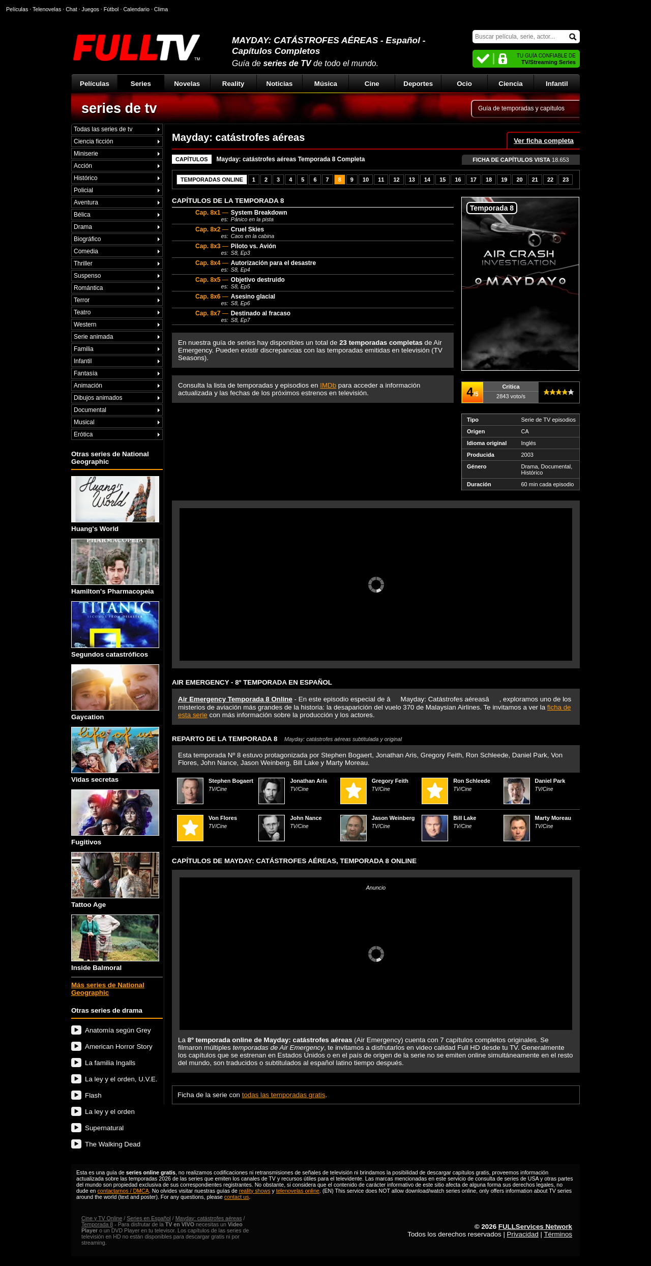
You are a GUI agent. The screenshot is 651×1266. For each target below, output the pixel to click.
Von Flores (223, 818)
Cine (372, 83)
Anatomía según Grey (118, 1030)
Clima (161, 9)
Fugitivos (115, 817)
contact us (236, 1197)
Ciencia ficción (93, 141)
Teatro (82, 312)
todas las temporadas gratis (284, 1095)
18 (489, 179)
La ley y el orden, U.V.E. (121, 1079)
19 (504, 179)
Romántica (88, 287)
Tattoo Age (115, 880)
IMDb (328, 385)
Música (325, 83)
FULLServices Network (535, 1226)
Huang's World (115, 504)
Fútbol (111, 9)
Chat (71, 9)
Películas (94, 83)
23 (566, 179)
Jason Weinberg (393, 818)
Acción (83, 165)
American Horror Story (119, 1046)
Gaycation (115, 692)
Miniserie (86, 153)
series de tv (119, 108)
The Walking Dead (112, 1144)
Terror (82, 300)
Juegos (90, 9)
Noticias (280, 83)
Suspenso (87, 275)
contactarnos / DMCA (123, 1191)
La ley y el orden (110, 1111)
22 (550, 179)
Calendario (136, 9)
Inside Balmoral (115, 943)
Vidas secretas (115, 755)
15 (442, 179)
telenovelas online (297, 1191)
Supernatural (104, 1128)
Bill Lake (464, 818)
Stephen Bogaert (231, 781)
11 (381, 179)
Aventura (86, 202)
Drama (83, 226)
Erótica (83, 434)
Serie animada (93, 336)
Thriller (83, 263)
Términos (558, 1234)
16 (458, 179)
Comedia (86, 251)
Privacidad (523, 1234)
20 (519, 179)
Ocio (464, 83)
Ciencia (510, 83)
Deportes (418, 83)
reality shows (255, 1191)
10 (366, 179)
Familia (84, 348)
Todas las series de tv (103, 129)
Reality (233, 83)
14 (427, 179)
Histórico (86, 178)
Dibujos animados (98, 397)
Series (141, 83)
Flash (93, 1095)
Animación (88, 385)
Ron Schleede (471, 781)
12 (396, 179)
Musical (84, 422)
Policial (83, 190)
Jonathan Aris (308, 781)
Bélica (82, 214)
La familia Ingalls (110, 1063)
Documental (90, 410)
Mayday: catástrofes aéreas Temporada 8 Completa (291, 159)
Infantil (557, 83)
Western (85, 324)
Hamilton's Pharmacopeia (115, 567)
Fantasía (86, 373)
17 (473, 179)
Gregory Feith (390, 781)
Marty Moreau (553, 818)
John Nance (305, 818)
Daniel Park (550, 781)
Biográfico (87, 239)
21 (535, 179)
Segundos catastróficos (115, 629)
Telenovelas (47, 9)
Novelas (187, 83)
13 (412, 179)
